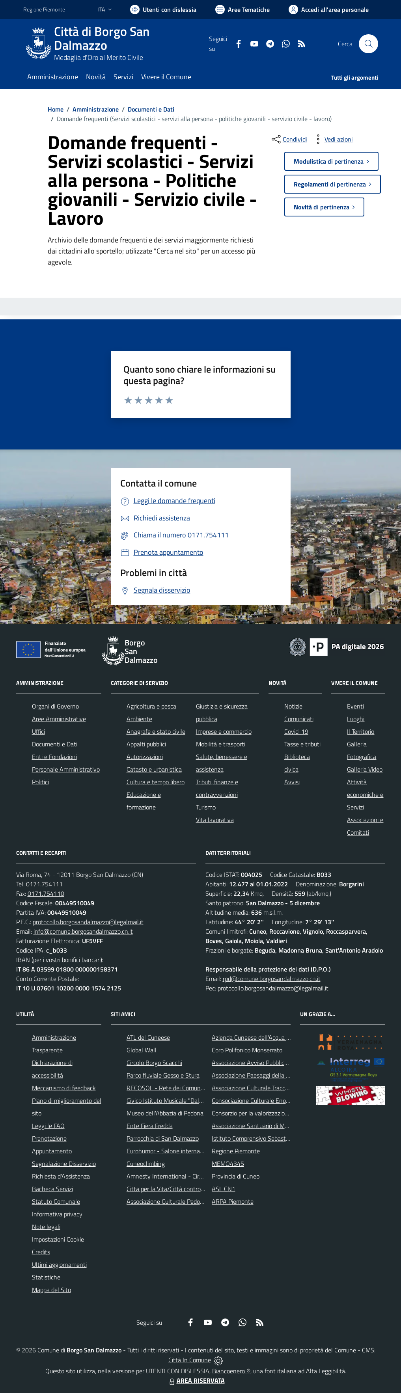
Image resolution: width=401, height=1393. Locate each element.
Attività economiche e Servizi (365, 794)
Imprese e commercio (224, 731)
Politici (40, 782)
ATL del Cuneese (148, 1037)
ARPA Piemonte (233, 1201)
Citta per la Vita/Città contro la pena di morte (186, 1188)
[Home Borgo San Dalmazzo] (116, 43)
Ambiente (139, 719)
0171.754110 (46, 893)
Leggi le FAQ (48, 1125)
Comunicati (298, 719)
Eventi (355, 706)
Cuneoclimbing (146, 1163)
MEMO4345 (228, 1163)
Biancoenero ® (231, 1371)
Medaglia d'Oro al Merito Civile (98, 57)
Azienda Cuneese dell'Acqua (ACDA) (258, 1037)
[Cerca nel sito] (368, 43)
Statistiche (46, 1277)
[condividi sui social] (289, 139)
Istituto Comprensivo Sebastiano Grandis (265, 1138)
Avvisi (292, 782)
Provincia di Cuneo (235, 1176)
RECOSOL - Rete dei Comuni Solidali (174, 1088)
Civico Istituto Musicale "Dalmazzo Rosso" (181, 1100)
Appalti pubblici (146, 744)
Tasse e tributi (302, 744)
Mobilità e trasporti (220, 744)
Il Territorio (360, 731)
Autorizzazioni (145, 756)
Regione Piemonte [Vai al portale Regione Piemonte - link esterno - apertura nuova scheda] (44, 9)
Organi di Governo (55, 706)
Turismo (206, 807)
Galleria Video (364, 769)
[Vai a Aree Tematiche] (242, 9)
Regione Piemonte (236, 1151)
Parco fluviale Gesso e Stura (163, 1075)
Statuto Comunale (56, 1201)
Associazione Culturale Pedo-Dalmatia (176, 1201)
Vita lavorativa (215, 819)
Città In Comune (189, 1360)
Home (55, 109)
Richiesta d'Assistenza (61, 1176)
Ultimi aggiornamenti (59, 1264)
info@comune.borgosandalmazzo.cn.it (83, 931)
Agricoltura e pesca (151, 706)
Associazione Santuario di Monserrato (261, 1125)
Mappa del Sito (51, 1289)
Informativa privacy (57, 1214)
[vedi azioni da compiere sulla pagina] (332, 139)
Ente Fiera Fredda (150, 1125)
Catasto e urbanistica (154, 769)
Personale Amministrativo (66, 769)
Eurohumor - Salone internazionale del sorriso (186, 1151)
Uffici (38, 731)
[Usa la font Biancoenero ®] (163, 9)
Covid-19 (296, 731)
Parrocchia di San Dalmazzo (163, 1138)
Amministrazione (96, 109)
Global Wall (142, 1050)
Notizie (293, 706)
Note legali (46, 1226)
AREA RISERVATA (196, 1380)
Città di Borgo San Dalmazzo (101, 38)
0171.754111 (44, 884)
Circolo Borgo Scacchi (154, 1062)
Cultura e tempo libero (156, 782)
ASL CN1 (223, 1188)
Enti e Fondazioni (54, 756)
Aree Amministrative (59, 719)
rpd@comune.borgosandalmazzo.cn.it (272, 978)
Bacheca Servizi (52, 1188)
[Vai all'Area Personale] (328, 9)
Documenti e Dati (151, 109)
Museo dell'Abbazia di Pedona (165, 1113)
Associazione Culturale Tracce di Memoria (265, 1088)
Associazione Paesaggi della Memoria (260, 1075)
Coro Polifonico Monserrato (247, 1050)
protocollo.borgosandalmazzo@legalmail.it (88, 922)
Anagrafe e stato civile (156, 731)
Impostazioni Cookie (58, 1239)
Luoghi (355, 719)
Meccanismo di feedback (64, 1088)
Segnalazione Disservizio (64, 1163)
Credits (41, 1252)
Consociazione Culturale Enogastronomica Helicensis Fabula (290, 1100)
